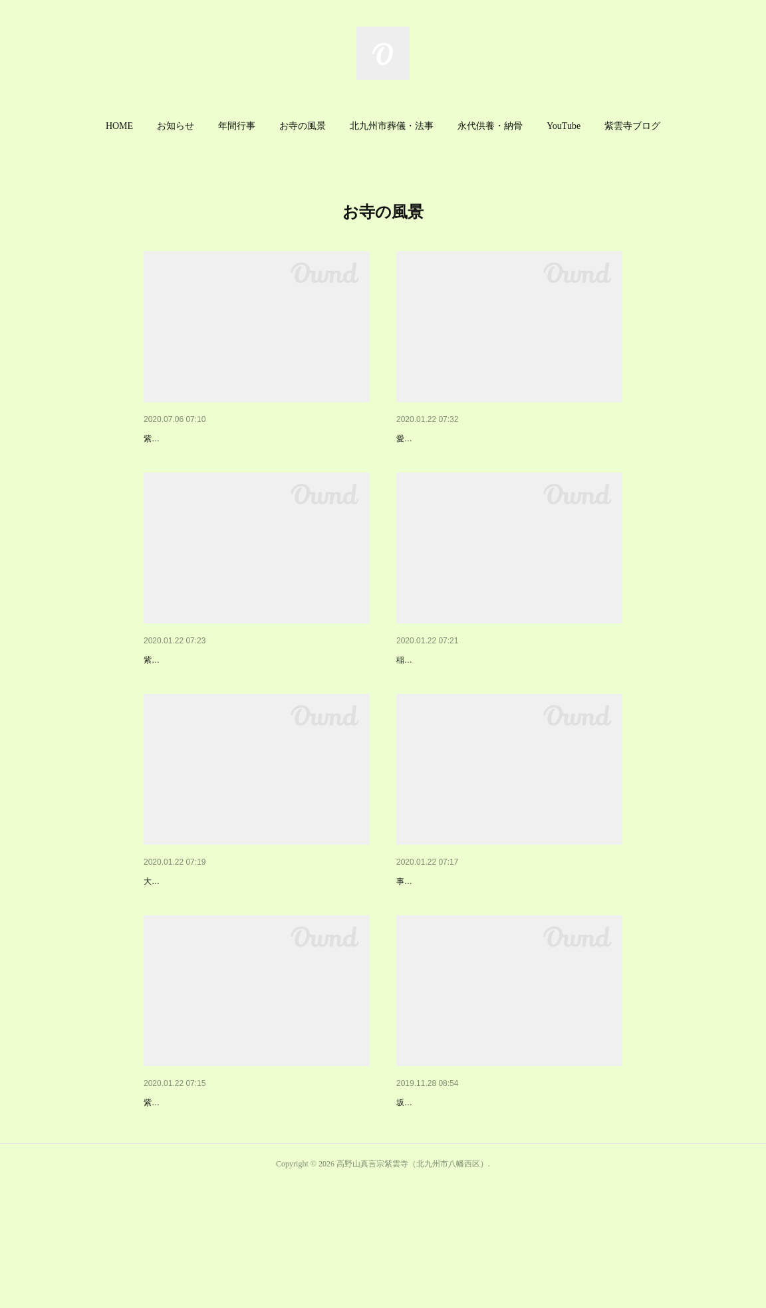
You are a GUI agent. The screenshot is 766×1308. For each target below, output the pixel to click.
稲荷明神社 (419, 694)
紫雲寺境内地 (171, 694)
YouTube (563, 126)
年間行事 (236, 126)
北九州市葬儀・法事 (392, 126)
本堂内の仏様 (424, 438)
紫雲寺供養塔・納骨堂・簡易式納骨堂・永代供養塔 (251, 1191)
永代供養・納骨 (490, 126)
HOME (119, 126)
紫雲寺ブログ (632, 126)
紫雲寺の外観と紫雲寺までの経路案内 (223, 438)
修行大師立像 (424, 1191)
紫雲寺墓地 (419, 935)
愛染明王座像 (420, 458)
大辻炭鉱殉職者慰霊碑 (190, 935)
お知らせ (175, 126)
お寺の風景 (302, 126)
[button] (119, 126)
